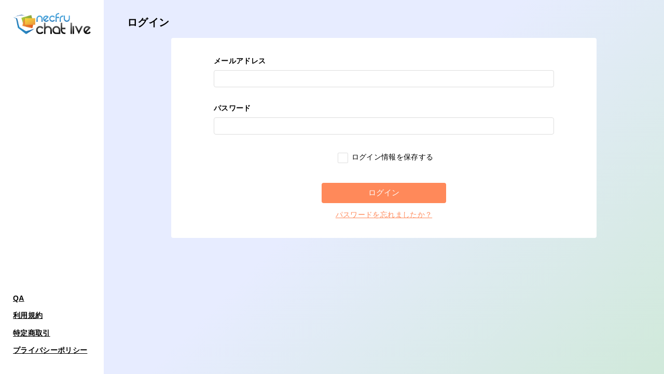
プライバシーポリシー (50, 350)
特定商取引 (31, 333)
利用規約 (28, 315)
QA (18, 298)
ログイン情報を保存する (385, 157)
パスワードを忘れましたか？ (384, 214)
